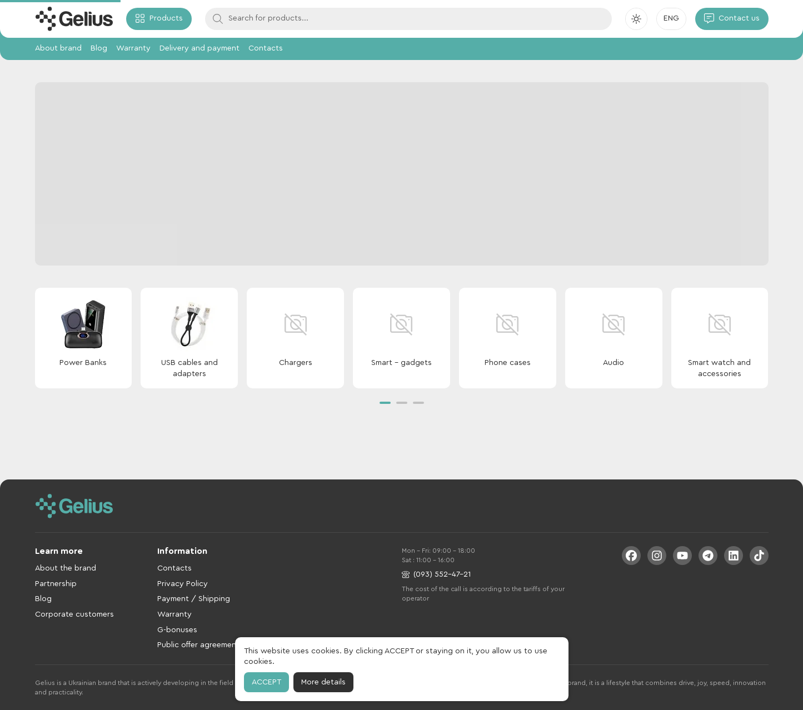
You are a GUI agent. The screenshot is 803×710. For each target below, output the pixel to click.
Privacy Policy (182, 584)
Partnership (56, 584)
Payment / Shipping (193, 599)
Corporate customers (74, 614)
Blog (99, 48)
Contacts (265, 48)
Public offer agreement (198, 645)
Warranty (133, 48)
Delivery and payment (199, 48)
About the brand (65, 568)
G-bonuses (177, 630)
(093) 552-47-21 (436, 575)
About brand (58, 48)
